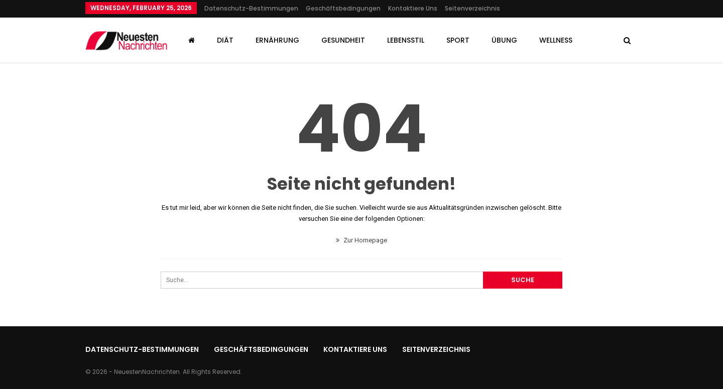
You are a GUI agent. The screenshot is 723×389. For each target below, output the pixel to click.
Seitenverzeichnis (472, 8)
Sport (457, 40)
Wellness (555, 40)
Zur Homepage (361, 240)
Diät (225, 40)
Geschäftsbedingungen (343, 8)
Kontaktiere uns (412, 8)
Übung (504, 40)
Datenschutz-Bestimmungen (251, 8)
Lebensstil (405, 40)
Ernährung (277, 40)
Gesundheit (343, 40)
